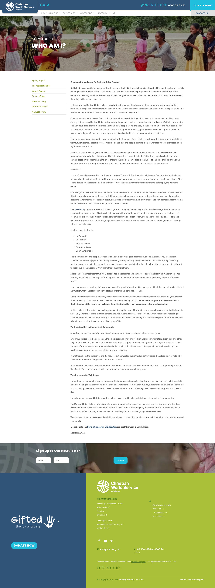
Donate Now (202, 5)
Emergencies (70, 13)
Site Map (138, 579)
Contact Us (202, 13)
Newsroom (103, 13)
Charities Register (138, 561)
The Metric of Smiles (41, 85)
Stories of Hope (39, 96)
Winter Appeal (38, 91)
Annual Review (39, 111)
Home (43, 13)
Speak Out (79, 209)
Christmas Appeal (40, 106)
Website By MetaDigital (192, 579)
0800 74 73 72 (177, 5)
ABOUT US (54, 13)
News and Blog (39, 101)
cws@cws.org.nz (109, 549)
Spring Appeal (38, 80)
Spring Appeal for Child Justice (102, 426)
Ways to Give (87, 13)
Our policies (109, 568)
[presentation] (90, 460)
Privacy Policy (126, 579)
